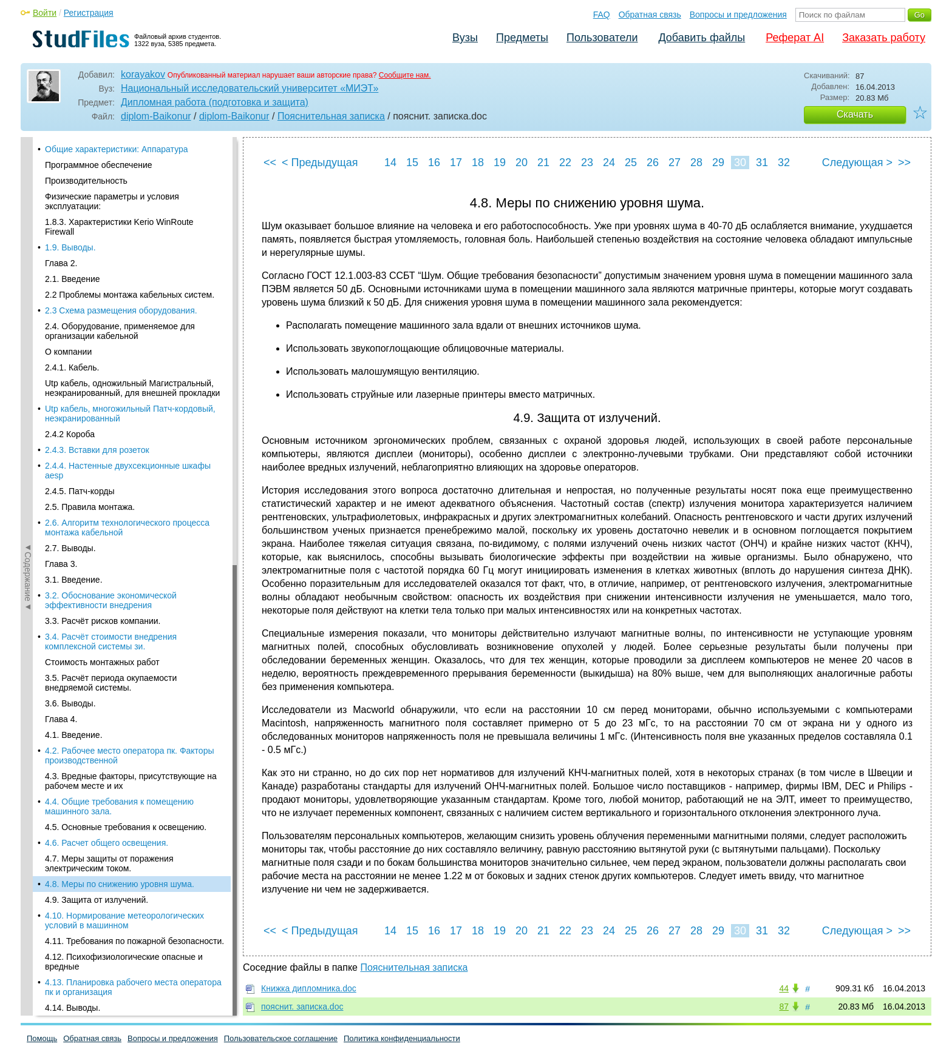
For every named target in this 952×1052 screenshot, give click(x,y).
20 (521, 162)
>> (904, 162)
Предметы (522, 38)
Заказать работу (883, 38)
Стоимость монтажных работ (102, 208)
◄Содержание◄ (28, 349)
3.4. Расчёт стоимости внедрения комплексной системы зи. (111, 187)
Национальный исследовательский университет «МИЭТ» (249, 88)
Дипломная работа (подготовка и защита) (214, 102)
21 (543, 162)
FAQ (601, 14)
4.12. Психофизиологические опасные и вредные (124, 507)
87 (784, 1006)
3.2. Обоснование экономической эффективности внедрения (111, 146)
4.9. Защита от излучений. (96, 446)
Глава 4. (61, 265)
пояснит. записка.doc (302, 1006)
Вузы (465, 38)
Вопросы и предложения (738, 14)
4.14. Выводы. (72, 553)
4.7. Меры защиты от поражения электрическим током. (109, 409)
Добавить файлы (701, 38)
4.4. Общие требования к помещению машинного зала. (119, 352)
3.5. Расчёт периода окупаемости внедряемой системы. (111, 228)
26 (653, 162)
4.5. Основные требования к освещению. (125, 373)
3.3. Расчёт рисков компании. (102, 167)
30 (740, 162)
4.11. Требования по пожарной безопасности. (134, 487)
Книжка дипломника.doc (308, 988)
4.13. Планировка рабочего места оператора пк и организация (133, 533)
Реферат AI (795, 38)
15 (412, 162)
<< (270, 162)
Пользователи (602, 38)
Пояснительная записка (331, 116)
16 (434, 162)
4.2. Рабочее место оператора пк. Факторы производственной (129, 301)
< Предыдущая (320, 162)
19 (500, 162)
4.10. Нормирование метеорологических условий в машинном (124, 466)
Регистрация (89, 13)
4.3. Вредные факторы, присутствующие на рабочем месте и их (131, 327)
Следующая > (857, 162)
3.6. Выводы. (70, 249)
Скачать (855, 114)
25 (631, 162)
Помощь (42, 1038)
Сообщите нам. (405, 75)
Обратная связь (650, 14)
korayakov (143, 74)
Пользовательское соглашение (281, 1038)
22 (565, 162)
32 (784, 162)
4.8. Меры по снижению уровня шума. (119, 430)
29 (718, 162)
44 (784, 988)
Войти (44, 13)
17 (456, 162)
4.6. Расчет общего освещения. (106, 389)
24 (609, 162)
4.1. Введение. (74, 281)
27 (674, 162)
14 (390, 162)
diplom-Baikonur (156, 116)
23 (587, 162)
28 (696, 162)
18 (478, 162)
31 (762, 162)
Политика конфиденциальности (402, 1038)
